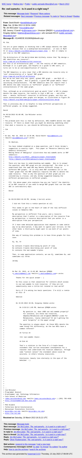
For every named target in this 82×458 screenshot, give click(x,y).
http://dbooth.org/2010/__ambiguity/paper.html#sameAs (32, 157)
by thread (44, 447)
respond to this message (25, 444)
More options (44, 14)
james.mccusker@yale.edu (15, 399)
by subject (54, 447)
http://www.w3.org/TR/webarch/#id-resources (22, 62)
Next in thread (66, 16)
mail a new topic (43, 444)
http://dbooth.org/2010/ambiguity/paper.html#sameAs (32, 159)
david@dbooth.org (28, 23)
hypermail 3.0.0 (34, 454)
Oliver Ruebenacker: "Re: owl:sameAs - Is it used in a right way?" (37, 440)
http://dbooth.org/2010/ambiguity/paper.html (28, 51)
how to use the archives (18, 449)
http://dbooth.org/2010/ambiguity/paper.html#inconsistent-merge (31, 100)
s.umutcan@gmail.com (63, 30)
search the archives (38, 449)
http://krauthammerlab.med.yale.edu (20, 401)
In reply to (55, 16)
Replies (76, 16)
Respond (34, 14)
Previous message (42, 16)
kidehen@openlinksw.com (29, 33)
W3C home (6, 4)
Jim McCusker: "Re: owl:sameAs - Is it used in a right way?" (41, 427)
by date (36, 447)
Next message (27, 16)
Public (27, 4)
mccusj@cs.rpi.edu (13, 411)
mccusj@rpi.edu (26, 28)
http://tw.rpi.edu (13, 413)
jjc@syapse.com (29, 30)
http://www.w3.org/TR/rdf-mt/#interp (19, 76)
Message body (23, 14)
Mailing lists (18, 4)
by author (63, 447)
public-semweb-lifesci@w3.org (44, 4)
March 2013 (64, 4)
